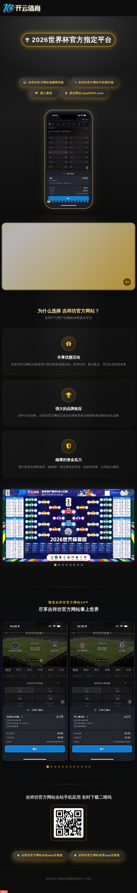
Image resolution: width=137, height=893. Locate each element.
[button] (48, 767)
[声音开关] (127, 282)
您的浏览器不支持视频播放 (68, 256)
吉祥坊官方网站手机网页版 (94, 82)
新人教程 (43, 93)
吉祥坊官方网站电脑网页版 (43, 82)
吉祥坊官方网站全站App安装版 (40, 855)
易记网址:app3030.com (84, 93)
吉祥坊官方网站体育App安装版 (97, 855)
